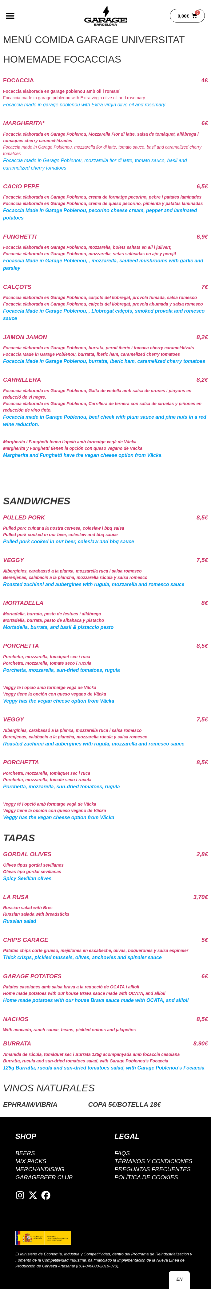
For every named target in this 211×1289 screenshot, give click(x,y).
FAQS (122, 1153)
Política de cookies (146, 1177)
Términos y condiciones (153, 1161)
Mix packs (31, 1161)
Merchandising (40, 1169)
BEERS (25, 1153)
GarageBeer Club (44, 1177)
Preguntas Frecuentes (153, 1169)
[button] (10, 16)
